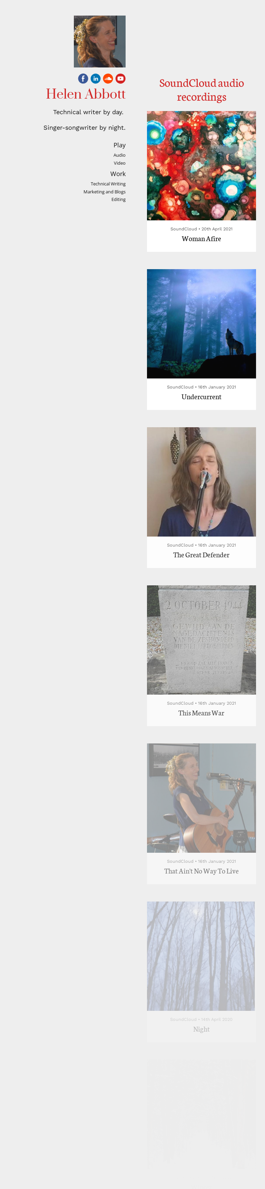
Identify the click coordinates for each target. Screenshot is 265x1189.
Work (118, 174)
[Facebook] (83, 79)
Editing (118, 199)
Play (120, 145)
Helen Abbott (86, 95)
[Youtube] (120, 79)
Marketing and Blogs (105, 192)
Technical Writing (108, 184)
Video (120, 163)
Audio (120, 155)
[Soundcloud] (108, 79)
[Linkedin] (95, 79)
